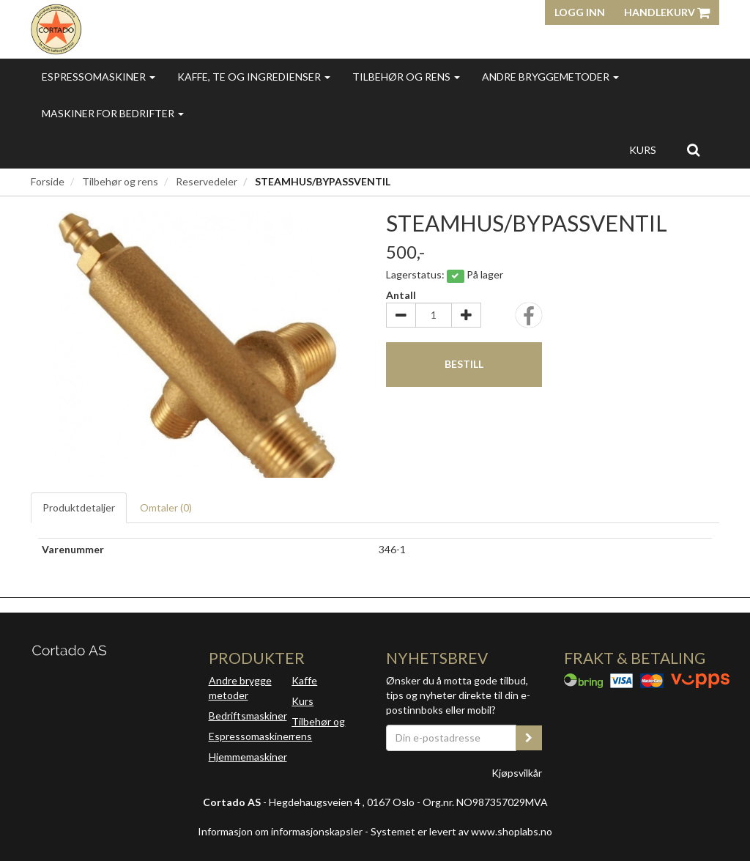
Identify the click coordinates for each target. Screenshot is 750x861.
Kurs (642, 150)
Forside (47, 181)
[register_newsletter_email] (529, 737)
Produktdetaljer (78, 507)
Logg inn (579, 12)
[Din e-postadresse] (451, 738)
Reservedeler (206, 181)
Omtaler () (166, 507)
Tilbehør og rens (406, 76)
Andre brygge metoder (240, 687)
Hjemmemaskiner (248, 756)
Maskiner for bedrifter (113, 113)
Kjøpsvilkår (516, 772)
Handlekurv (667, 12)
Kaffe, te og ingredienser (253, 76)
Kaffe (304, 680)
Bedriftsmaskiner (248, 715)
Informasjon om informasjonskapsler (280, 831)
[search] (693, 149)
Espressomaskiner (98, 76)
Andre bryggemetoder (550, 76)
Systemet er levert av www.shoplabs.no (461, 831)
